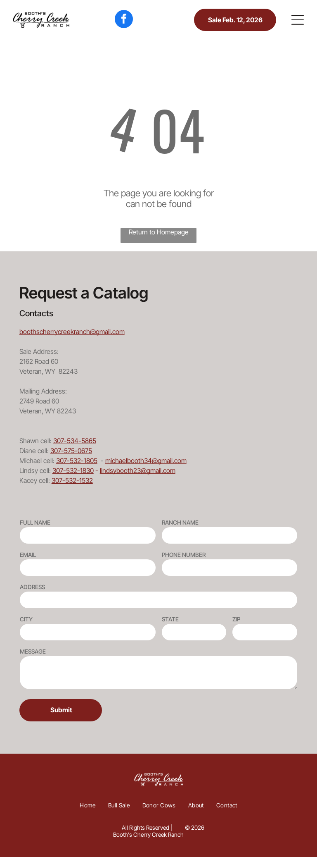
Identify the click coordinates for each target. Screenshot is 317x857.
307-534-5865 (74, 441)
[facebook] (124, 20)
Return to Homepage (159, 232)
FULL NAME (35, 522)
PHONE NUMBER (184, 554)
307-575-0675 (71, 450)
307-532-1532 (72, 480)
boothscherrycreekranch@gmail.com (72, 331)
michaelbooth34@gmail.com (146, 460)
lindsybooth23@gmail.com (137, 470)
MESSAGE (33, 651)
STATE (170, 619)
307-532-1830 (73, 470)
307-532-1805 (76, 460)
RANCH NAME (180, 522)
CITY (26, 619)
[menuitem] (87, 805)
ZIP (236, 619)
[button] (297, 20)
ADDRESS (32, 586)
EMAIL (28, 554)
